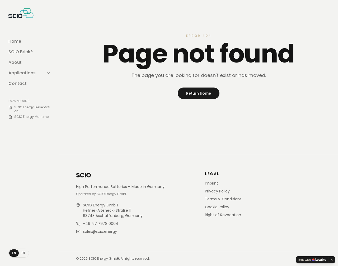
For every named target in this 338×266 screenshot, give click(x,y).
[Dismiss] (331, 260)
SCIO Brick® (20, 52)
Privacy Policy (217, 191)
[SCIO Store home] (21, 13)
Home (14, 41)
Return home (198, 93)
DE (23, 253)
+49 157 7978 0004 (100, 223)
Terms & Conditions (223, 199)
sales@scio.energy (100, 231)
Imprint (211, 183)
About (15, 62)
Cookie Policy (217, 207)
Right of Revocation (223, 214)
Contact (17, 83)
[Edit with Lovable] (312, 260)
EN (14, 253)
